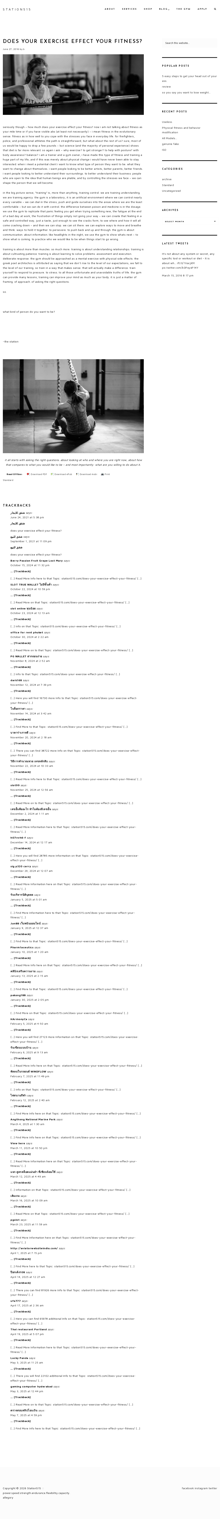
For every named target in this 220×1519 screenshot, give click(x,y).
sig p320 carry (20, 866)
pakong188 (18, 995)
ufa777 (15, 1300)
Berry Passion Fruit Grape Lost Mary (36, 560)
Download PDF (39, 474)
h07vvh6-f (18, 837)
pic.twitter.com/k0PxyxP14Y (180, 267)
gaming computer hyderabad (31, 1386)
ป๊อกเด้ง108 (17, 1272)
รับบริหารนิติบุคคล (21, 894)
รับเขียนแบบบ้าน (20, 1047)
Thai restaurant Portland (28, 1329)
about (110, 9)
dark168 (16, 680)
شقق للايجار (17, 512)
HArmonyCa (18, 1019)
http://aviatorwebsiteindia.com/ (34, 1248)
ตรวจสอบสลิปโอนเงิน (23, 1410)
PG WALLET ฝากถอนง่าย (26, 656)
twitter (213, 1488)
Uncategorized (171, 190)
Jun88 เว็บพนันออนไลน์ (25, 923)
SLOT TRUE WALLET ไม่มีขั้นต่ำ (31, 584)
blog (163, 9)
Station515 (17, 9)
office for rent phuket (26, 632)
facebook (188, 1488)
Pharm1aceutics (21, 947)
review (166, 86)
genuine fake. (171, 143)
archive (167, 179)
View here (17, 1143)
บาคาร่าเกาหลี (19, 732)
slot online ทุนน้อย (23, 608)
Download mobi (88, 474)
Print (107, 474)
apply (202, 9)
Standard (8, 480)
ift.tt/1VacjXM (186, 263)
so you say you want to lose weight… (186, 92)
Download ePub (63, 474)
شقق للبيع (16, 536)
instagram (201, 1488)
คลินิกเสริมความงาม (23, 971)
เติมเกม (15, 1195)
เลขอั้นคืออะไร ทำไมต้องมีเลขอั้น (30, 809)
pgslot (15, 1219)
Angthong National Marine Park (33, 1119)
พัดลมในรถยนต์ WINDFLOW (28, 1071)
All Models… (169, 138)
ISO (164, 149)
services (129, 9)
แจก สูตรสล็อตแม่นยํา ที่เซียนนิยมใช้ (33, 1171)
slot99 (15, 785)
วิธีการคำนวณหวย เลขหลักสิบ (29, 761)
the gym (183, 9)
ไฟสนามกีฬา (18, 1095)
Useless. (167, 121)
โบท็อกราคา (18, 708)
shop (148, 9)
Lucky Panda (19, 1358)
